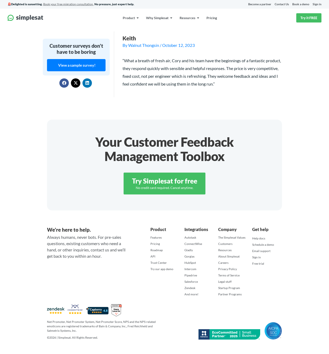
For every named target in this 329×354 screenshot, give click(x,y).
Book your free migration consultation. (68, 4)
